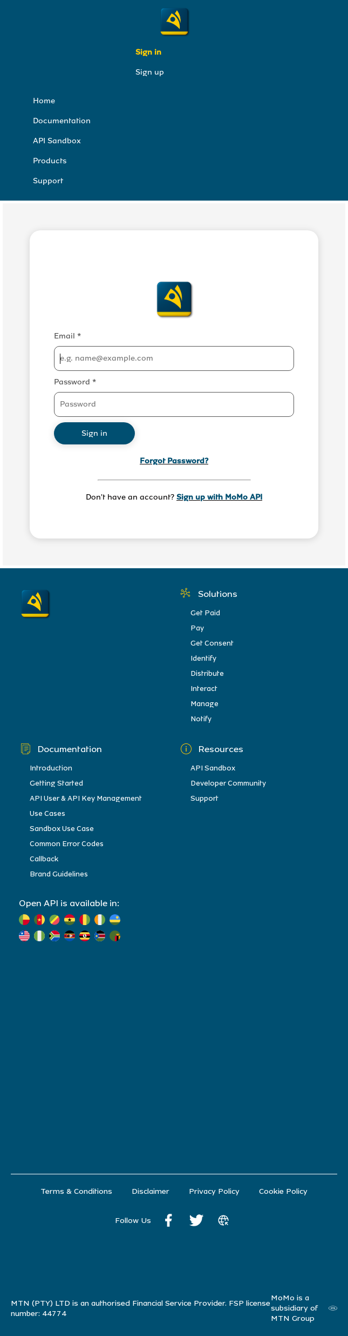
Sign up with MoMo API (219, 497)
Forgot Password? (174, 461)
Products (49, 161)
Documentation (62, 121)
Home (44, 101)
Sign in (148, 52)
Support (48, 181)
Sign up (149, 72)
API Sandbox (57, 141)
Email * (67, 336)
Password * (75, 382)
